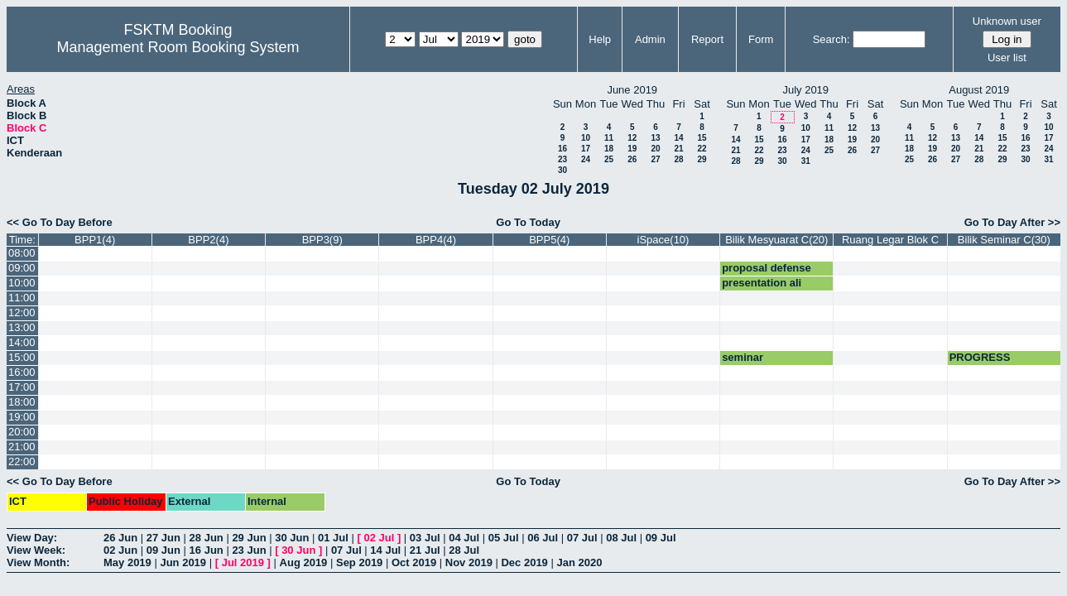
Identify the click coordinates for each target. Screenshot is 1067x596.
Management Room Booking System (177, 47)
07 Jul (582, 537)
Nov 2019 (469, 562)
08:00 (22, 253)
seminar (742, 357)
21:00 (22, 446)
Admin (650, 39)
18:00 (22, 402)
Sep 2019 (359, 562)
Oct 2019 (414, 562)
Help (600, 39)
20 (655, 148)
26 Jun (120, 537)
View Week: (36, 550)
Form (760, 39)
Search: (831, 39)
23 (562, 159)
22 (701, 148)
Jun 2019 (183, 562)
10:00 (22, 282)
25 (608, 159)
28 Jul (464, 550)
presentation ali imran (761, 288)
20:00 (22, 431)
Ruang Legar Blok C (890, 239)
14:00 (22, 342)
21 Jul (425, 550)
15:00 (22, 357)
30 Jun (292, 537)
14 (678, 137)
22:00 (22, 461)
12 (632, 137)
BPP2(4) (208, 239)
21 (678, 148)
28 (678, 159)
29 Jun (249, 537)
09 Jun (163, 550)
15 (701, 137)
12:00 (22, 312)
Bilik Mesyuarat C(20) (776, 239)
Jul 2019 (243, 562)
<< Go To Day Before (60, 222)
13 (655, 137)
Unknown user (1007, 21)
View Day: (32, 537)
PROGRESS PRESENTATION (990, 363)
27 (655, 159)
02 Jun (120, 550)
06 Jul (542, 537)
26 (632, 159)
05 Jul (503, 537)
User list (1007, 57)
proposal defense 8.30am (766, 274)
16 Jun (206, 550)
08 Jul (621, 537)
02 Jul (378, 537)
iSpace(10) (663, 239)
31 (805, 161)
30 (562, 170)
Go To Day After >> (1012, 222)
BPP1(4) (94, 239)
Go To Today (528, 222)
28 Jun (206, 537)
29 (701, 159)
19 (632, 148)
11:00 (22, 297)
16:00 (22, 372)
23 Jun (249, 550)
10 (585, 137)
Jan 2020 (579, 562)
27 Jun (163, 537)
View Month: (38, 562)
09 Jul (661, 537)
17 (585, 148)
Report (707, 39)
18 (608, 148)
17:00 (22, 387)
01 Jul (333, 537)
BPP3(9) (322, 239)
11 (608, 137)
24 (585, 159)
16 (562, 148)
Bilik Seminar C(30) (1004, 239)
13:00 (22, 327)
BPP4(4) (436, 239)
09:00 (22, 268)
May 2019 (127, 562)
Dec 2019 (524, 562)
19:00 (22, 417)
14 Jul (385, 550)
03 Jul (425, 537)
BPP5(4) (549, 239)
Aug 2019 (304, 562)
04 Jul (464, 537)
